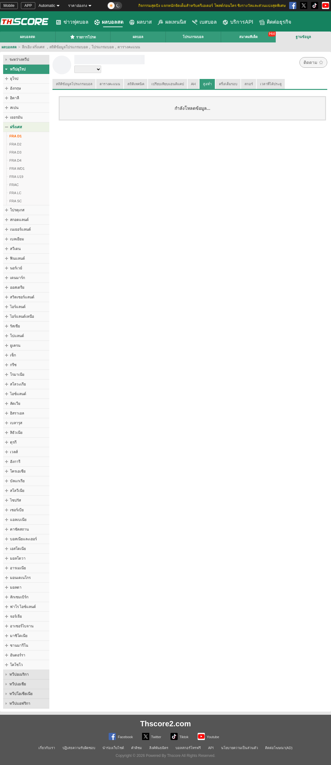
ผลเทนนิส (172, 22)
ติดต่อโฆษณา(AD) (279, 748)
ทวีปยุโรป (18, 69)
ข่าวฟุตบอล (72, 22)
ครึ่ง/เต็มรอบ (228, 84)
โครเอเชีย (18, 471)
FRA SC (15, 201)
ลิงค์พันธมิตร (158, 748)
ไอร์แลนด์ (18, 307)
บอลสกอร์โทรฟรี (188, 748)
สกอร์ (249, 84)
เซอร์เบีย (17, 510)
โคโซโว (16, 665)
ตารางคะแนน (110, 84)
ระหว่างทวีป (19, 59)
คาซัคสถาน (19, 529)
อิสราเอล (17, 413)
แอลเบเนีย (18, 519)
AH (193, 84)
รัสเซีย (15, 326)
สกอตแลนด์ (19, 220)
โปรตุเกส (17, 210)
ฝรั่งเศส (16, 127)
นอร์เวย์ (16, 268)
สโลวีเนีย (17, 490)
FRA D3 (15, 152)
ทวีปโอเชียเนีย (20, 694)
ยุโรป (14, 78)
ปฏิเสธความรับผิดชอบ (78, 748)
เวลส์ (14, 452)
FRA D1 (15, 136)
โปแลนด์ (17, 336)
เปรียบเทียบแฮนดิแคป (167, 84)
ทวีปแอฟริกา (19, 703)
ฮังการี (15, 461)
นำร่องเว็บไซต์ (113, 748)
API (211, 748)
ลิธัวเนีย (16, 432)
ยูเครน (15, 345)
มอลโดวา (18, 558)
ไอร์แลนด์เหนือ (22, 316)
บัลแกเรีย (17, 481)
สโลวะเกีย (18, 384)
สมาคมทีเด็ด (248, 37)
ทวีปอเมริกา (19, 674)
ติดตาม (313, 62)
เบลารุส (16, 423)
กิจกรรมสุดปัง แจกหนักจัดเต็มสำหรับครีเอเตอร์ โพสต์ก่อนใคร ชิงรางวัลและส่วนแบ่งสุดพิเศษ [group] (212, 5)
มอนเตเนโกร (20, 578)
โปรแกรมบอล (193, 37)
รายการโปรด (83, 36)
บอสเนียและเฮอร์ (23, 539)
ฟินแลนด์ (17, 258)
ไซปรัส (15, 500)
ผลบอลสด (108, 22)
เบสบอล (204, 22)
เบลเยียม (17, 239)
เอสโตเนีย (18, 549)
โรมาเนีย (17, 374)
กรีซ (13, 365)
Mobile (8, 5)
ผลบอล (138, 37)
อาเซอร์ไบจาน (21, 626)
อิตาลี (14, 98)
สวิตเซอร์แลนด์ (22, 297)
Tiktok (179, 736)
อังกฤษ (15, 88)
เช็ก (13, 355)
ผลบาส (140, 22)
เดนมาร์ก (17, 278)
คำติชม (136, 748)
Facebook (121, 736)
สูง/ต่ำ (207, 84)
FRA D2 (15, 144)
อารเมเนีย (18, 568)
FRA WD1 (17, 168)
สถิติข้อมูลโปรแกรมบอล (74, 84)
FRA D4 (15, 160)
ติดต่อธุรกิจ (275, 22)
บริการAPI (238, 22)
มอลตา (16, 587)
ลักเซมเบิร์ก (19, 597)
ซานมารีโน (19, 645)
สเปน (14, 107)
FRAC (14, 185)
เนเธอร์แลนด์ (20, 229)
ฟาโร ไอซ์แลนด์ (23, 607)
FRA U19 (16, 177)
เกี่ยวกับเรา (46, 748)
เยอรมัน (16, 117)
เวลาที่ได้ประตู (271, 84)
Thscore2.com (165, 723)
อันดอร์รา (17, 655)
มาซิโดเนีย (18, 636)
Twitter (151, 736)
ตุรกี (13, 442)
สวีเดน (15, 249)
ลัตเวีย (15, 403)
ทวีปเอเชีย (17, 684)
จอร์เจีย (16, 616)
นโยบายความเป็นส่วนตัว (239, 748)
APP (28, 5)
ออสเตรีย (17, 287)
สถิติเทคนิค (135, 84)
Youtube (208, 736)
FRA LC (15, 193)
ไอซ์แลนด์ (18, 394)
